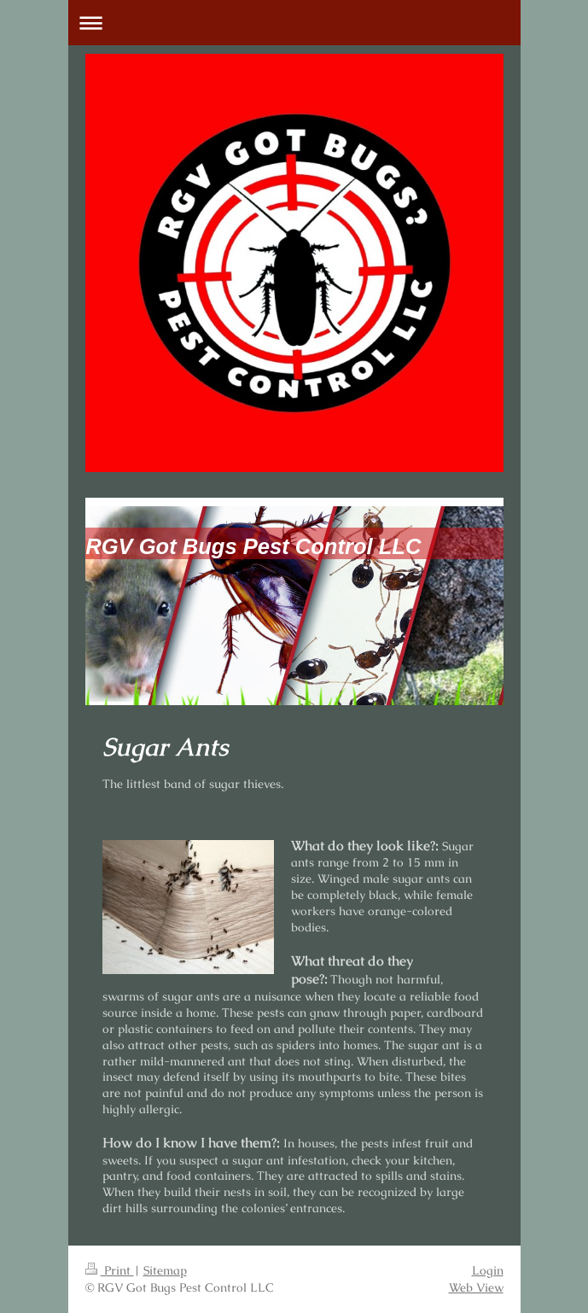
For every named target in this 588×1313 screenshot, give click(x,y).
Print (109, 1270)
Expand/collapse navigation (294, 22)
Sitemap (165, 1270)
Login (488, 1270)
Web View (476, 1287)
